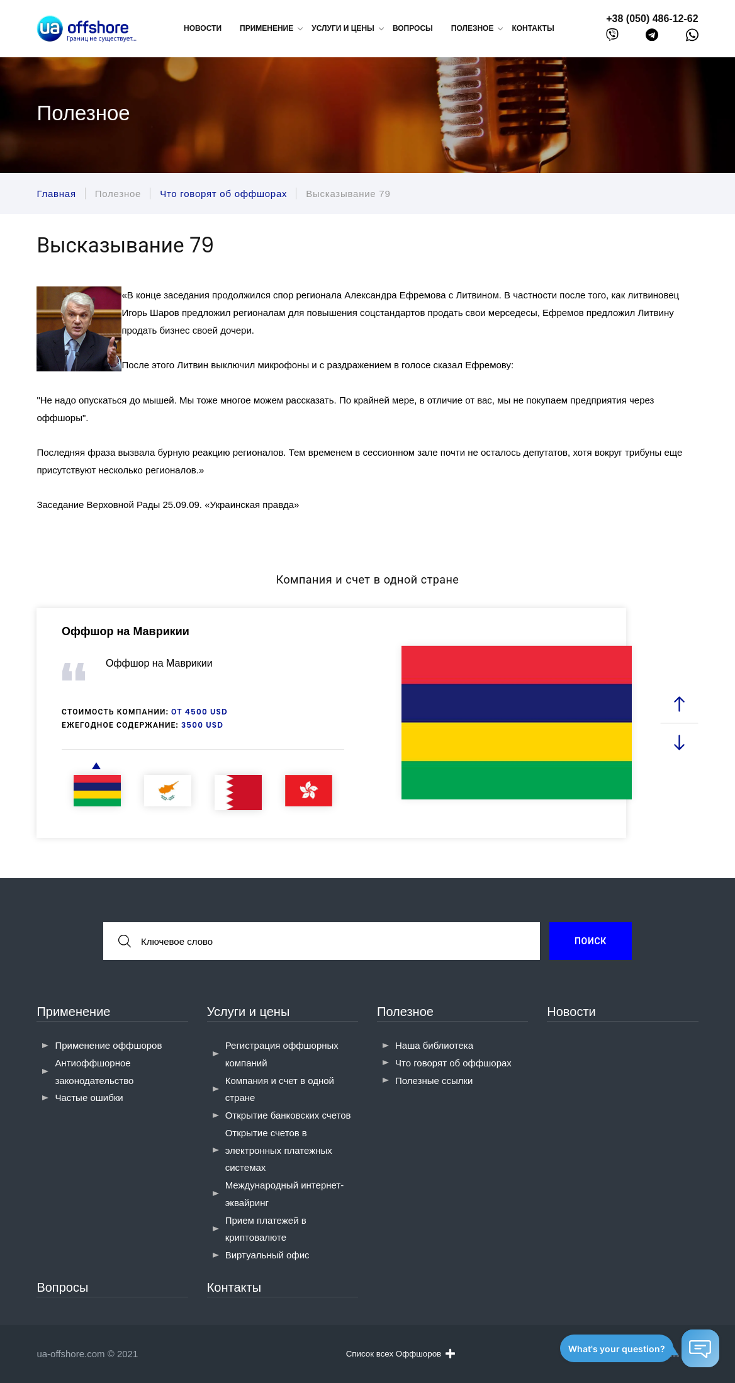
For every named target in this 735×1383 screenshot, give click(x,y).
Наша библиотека (434, 1045)
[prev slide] (679, 704)
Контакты (533, 28)
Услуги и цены (248, 1012)
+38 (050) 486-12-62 (652, 18)
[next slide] (679, 742)
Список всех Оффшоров (400, 1353)
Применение (73, 1012)
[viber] (612, 37)
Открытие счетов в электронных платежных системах (278, 1150)
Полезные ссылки (434, 1080)
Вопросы (413, 28)
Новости (203, 28)
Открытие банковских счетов (288, 1115)
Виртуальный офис (267, 1255)
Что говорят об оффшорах (453, 1063)
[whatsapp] (692, 38)
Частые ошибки (89, 1097)
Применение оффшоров (108, 1045)
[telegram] (652, 37)
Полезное (405, 1012)
